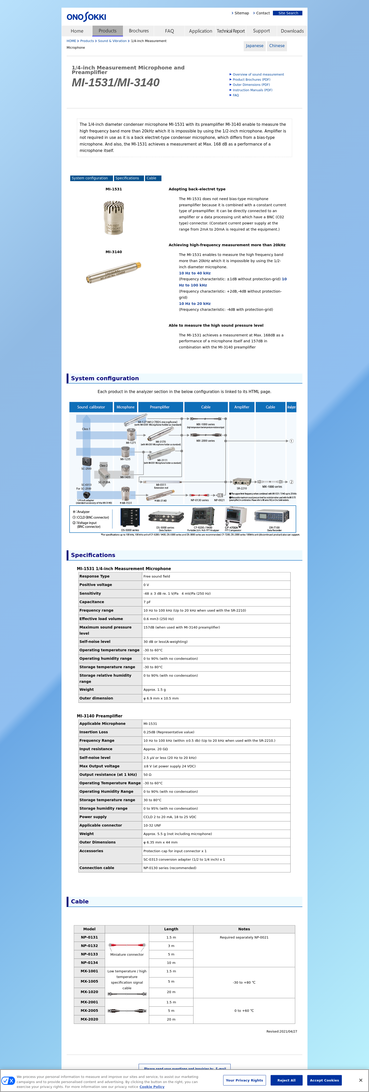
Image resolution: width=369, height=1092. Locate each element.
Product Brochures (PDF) (251, 79)
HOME (71, 41)
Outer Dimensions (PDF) (251, 85)
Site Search (287, 13)
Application (199, 31)
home (76, 31)
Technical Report (230, 31)
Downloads (292, 31)
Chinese (277, 46)
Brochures (138, 31)
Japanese (254, 46)
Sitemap (242, 13)
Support (261, 31)
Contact (263, 13)
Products (107, 31)
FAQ (169, 31)
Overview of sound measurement (258, 74)
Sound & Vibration (112, 41)
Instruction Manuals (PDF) (252, 90)
